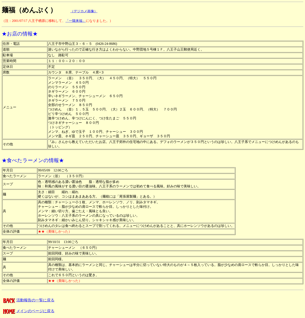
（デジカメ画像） (83, 11)
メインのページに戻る (28, 311)
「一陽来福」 (75, 21)
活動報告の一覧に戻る (28, 300)
